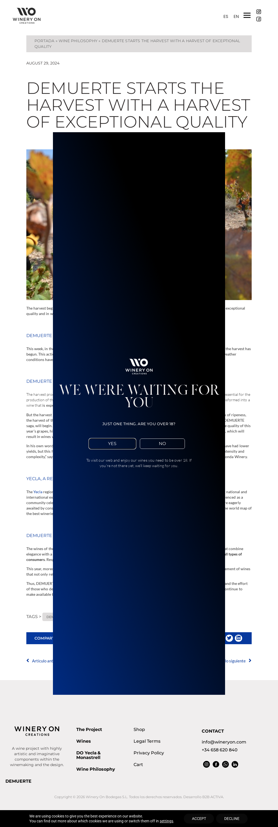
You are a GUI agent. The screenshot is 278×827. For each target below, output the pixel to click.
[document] (139, 413)
